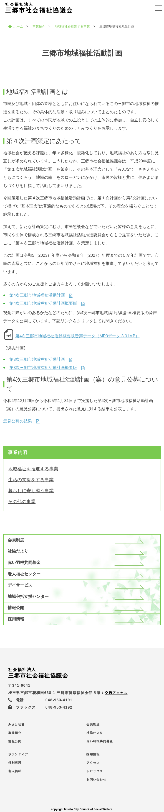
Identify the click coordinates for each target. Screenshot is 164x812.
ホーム (15, 26)
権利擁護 (14, 762)
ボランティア (18, 754)
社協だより (18, 551)
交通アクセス (117, 693)
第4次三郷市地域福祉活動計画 (37, 295)
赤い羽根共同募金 (24, 562)
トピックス (94, 771)
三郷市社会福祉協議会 (43, 8)
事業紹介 (39, 26)
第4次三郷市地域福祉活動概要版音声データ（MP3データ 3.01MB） (77, 336)
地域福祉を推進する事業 (72, 26)
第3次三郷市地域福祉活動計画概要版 (43, 367)
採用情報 (16, 619)
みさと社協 (16, 724)
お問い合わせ (96, 779)
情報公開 (16, 607)
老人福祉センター (24, 574)
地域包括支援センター (28, 596)
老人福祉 (14, 771)
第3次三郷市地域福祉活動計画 (37, 359)
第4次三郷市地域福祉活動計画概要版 (43, 303)
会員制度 (16, 540)
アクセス (93, 762)
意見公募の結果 (17, 421)
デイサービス (20, 585)
